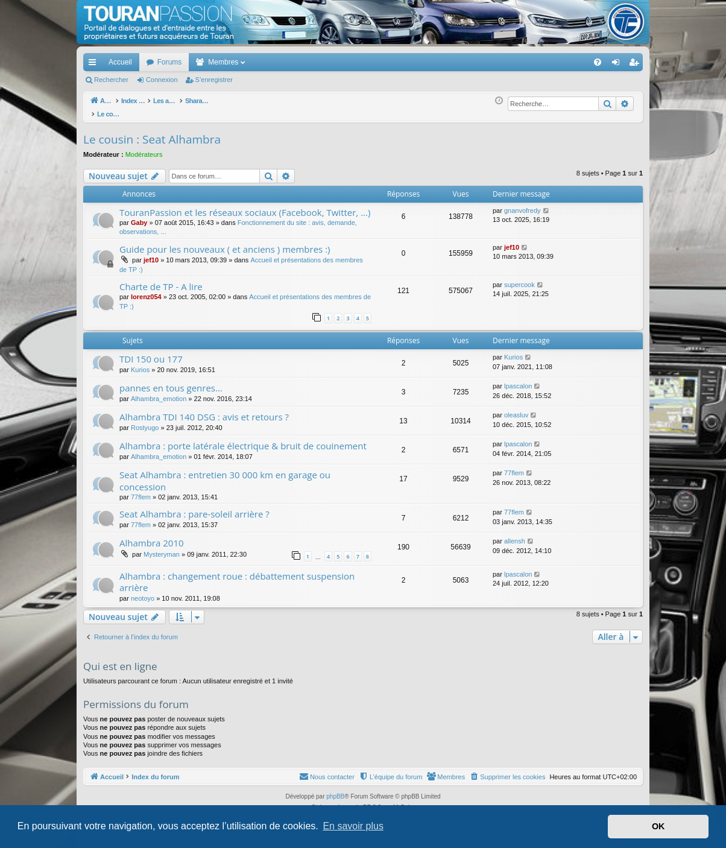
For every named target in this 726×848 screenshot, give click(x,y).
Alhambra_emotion (158, 392)
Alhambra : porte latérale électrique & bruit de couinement (243, 439)
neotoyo (142, 591)
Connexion (162, 79)
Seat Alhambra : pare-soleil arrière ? (194, 507)
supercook (519, 278)
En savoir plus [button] (353, 826)
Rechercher (111, 79)
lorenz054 (146, 290)
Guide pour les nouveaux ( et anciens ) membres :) (224, 242)
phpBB (335, 789)
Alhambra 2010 (151, 536)
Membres (223, 62)
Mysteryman (162, 547)
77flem (141, 490)
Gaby (139, 216)
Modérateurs (144, 147)
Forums (169, 62)
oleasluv (516, 408)
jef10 (151, 253)
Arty (342, 800)
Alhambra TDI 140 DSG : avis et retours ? (204, 410)
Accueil (120, 62)
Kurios (140, 363)
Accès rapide (94, 64)
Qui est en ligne (120, 659)
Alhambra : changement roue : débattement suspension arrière (237, 575)
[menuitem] (556, 62)
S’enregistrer (214, 79)
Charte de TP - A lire (161, 280)
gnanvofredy (522, 203)
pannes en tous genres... (171, 381)
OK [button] (658, 826)
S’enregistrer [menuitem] (636, 64)
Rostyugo (145, 421)
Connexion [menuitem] (618, 64)
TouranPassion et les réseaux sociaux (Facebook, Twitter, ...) (244, 206)
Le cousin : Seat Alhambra (152, 133)
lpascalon (518, 379)
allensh (514, 534)
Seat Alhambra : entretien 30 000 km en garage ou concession (224, 474)
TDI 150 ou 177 (151, 352)
